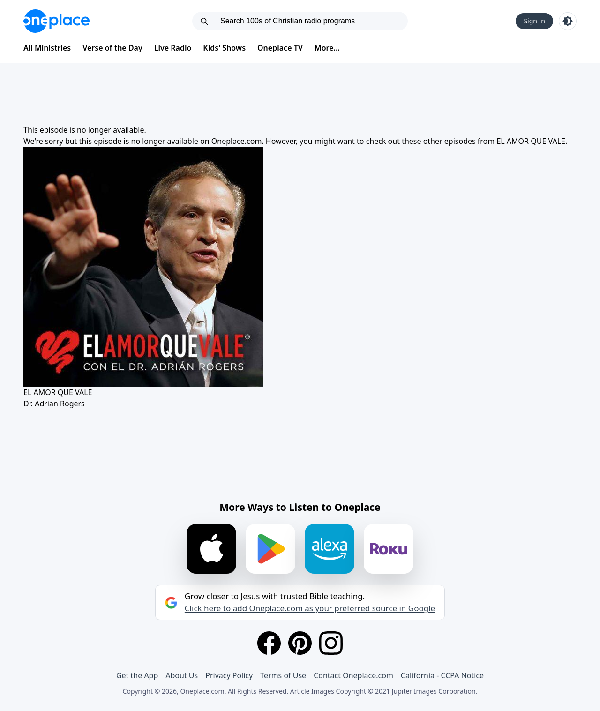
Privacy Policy (229, 675)
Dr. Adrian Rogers (54, 403)
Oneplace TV (280, 48)
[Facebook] (269, 643)
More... (327, 48)
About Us (181, 675)
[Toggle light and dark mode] (568, 21)
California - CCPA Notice (442, 675)
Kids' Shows (224, 48)
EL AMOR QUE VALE (530, 141)
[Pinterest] (300, 643)
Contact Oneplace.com (353, 675)
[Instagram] (331, 643)
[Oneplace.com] (56, 21)
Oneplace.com (236, 141)
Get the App (137, 675)
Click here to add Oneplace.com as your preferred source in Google (310, 608)
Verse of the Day (112, 48)
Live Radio (173, 48)
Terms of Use (283, 675)
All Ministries (47, 48)
